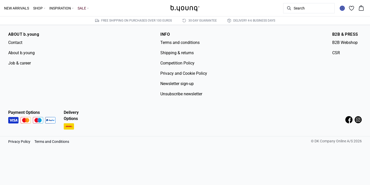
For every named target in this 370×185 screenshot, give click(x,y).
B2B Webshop (345, 42)
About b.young (21, 52)
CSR (336, 52)
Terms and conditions (180, 42)
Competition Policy (177, 63)
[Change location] (342, 8)
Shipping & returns (177, 52)
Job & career (19, 63)
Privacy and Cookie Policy (183, 73)
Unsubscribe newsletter (181, 93)
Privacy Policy (19, 142)
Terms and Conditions (51, 142)
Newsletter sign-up (177, 83)
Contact (15, 42)
